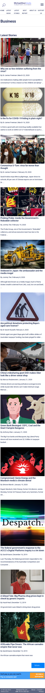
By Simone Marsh (6, 485)
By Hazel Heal (5, 602)
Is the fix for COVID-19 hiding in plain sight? (21, 118)
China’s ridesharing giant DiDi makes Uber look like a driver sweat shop (20, 374)
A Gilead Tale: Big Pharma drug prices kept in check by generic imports (22, 597)
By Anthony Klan (6, 432)
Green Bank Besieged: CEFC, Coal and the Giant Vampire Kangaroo (20, 426)
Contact (39, 690)
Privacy (41, 691)
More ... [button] (38, 665)
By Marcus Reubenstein (9, 380)
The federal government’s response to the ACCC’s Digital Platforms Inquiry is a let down (22, 549)
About (33, 690)
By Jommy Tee (5, 225)
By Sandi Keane (6, 554)
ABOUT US (33, 10)
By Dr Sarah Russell (7, 330)
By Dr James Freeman (8, 75)
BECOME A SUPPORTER (39, 675)
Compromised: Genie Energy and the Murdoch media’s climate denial (18, 479)
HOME (2, 10)
